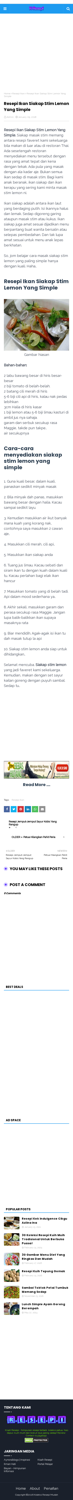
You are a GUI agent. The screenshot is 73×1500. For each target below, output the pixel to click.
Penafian (51, 1488)
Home (7, 93)
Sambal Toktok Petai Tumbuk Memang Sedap (45, 1290)
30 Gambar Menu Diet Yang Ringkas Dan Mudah (43, 1257)
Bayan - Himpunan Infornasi (15, 1470)
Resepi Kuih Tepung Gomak (43, 1271)
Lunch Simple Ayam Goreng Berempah (43, 1306)
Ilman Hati (10, 1464)
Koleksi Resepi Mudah (46, 1494)
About (35, 1488)
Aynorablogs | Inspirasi (17, 1459)
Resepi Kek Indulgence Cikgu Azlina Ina (44, 1221)
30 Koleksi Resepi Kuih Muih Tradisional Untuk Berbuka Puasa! (43, 1239)
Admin (10, 117)
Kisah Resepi (45, 1459)
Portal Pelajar (45, 1464)
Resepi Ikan (18, 93)
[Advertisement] (36, 55)
